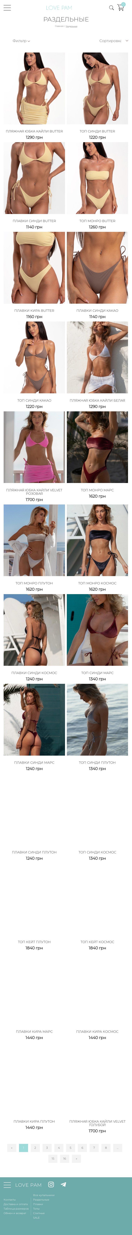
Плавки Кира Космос (97, 1032)
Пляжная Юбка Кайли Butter (34, 131)
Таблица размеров (16, 1208)
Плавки (38, 1204)
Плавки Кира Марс (34, 1032)
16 (64, 1158)
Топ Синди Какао (34, 401)
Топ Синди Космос (97, 852)
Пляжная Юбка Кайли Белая (97, 401)
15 (53, 1158)
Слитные (39, 1213)
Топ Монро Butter (97, 221)
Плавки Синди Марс (34, 763)
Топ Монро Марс (97, 490)
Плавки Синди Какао (97, 311)
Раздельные (41, 1199)
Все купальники (44, 1195)
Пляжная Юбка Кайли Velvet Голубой (97, 1123)
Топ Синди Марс (97, 673)
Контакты (10, 1199)
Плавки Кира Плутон (34, 1121)
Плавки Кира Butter (34, 311)
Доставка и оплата (16, 1204)
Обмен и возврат (15, 1213)
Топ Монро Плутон (34, 583)
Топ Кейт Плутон (34, 942)
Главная (59, 26)
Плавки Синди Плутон (34, 852)
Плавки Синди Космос (34, 673)
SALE (36, 1217)
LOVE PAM (28, 1185)
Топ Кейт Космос (97, 942)
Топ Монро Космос (97, 583)
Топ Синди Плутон (97, 763)
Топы (36, 1208)
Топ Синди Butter (97, 131)
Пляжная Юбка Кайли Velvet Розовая (34, 492)
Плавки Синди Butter (34, 221)
